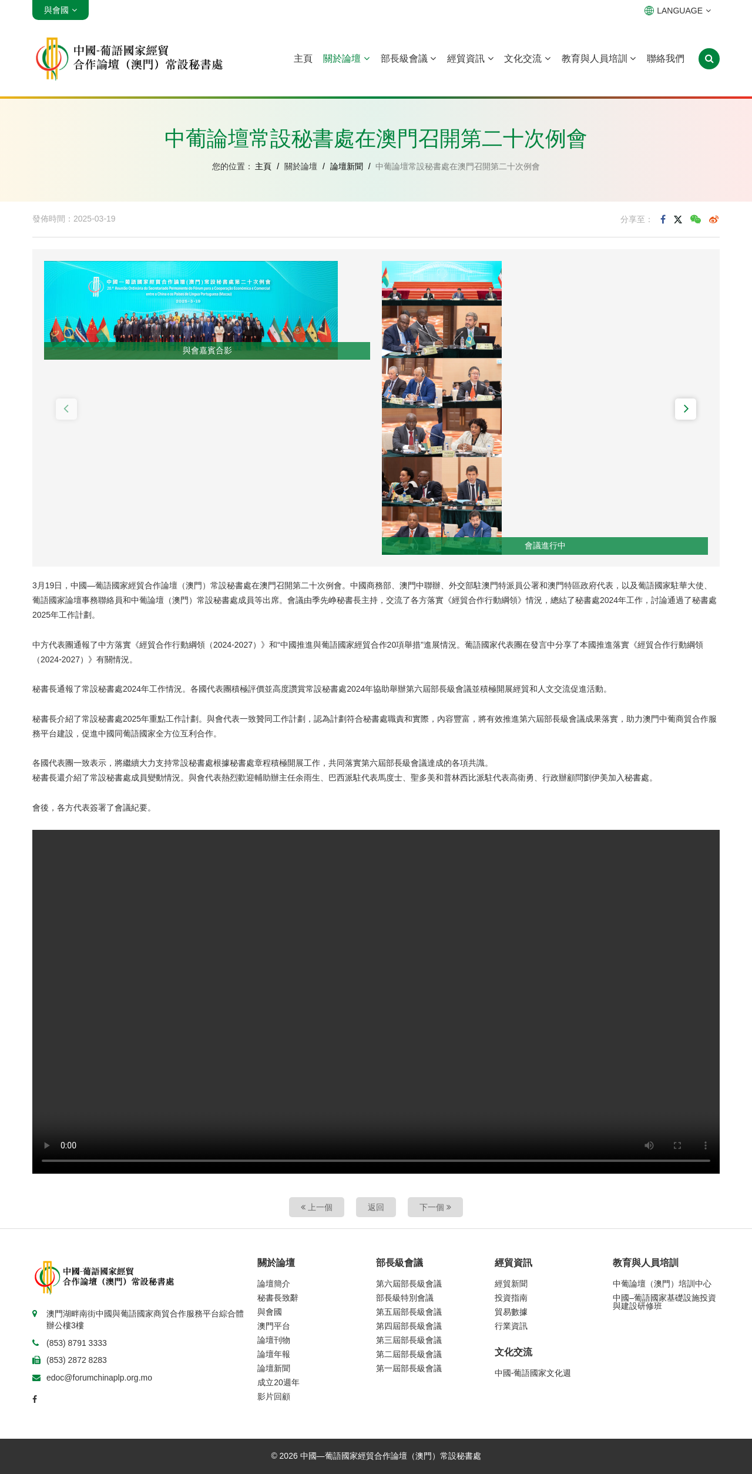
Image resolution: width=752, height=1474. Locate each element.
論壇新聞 (346, 166)
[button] (66, 409)
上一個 (317, 1207)
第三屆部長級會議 (409, 1340)
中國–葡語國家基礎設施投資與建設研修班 (664, 1302)
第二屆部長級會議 (409, 1354)
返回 (376, 1207)
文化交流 (527, 58)
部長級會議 (408, 58)
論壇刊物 (273, 1340)
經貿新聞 (511, 1283)
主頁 (303, 58)
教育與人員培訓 (599, 58)
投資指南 (511, 1297)
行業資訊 (511, 1326)
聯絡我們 (665, 58)
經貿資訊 (470, 58)
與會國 (269, 1311)
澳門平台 (273, 1326)
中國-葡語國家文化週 (533, 1373)
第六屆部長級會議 (409, 1283)
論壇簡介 (273, 1283)
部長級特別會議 (405, 1297)
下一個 (435, 1207)
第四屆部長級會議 (409, 1326)
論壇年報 (273, 1354)
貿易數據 (511, 1311)
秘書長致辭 (277, 1297)
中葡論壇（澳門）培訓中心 (662, 1283)
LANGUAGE (677, 10)
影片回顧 (273, 1396)
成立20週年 (278, 1382)
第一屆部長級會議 (409, 1368)
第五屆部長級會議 (409, 1311)
